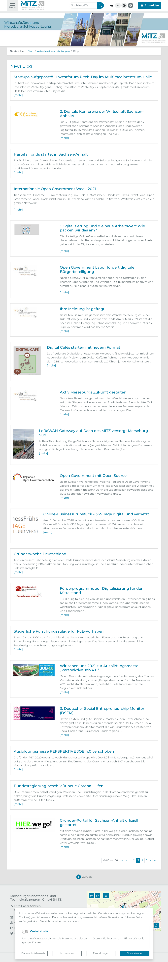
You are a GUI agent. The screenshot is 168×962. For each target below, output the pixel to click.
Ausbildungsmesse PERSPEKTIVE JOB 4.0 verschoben (64, 751)
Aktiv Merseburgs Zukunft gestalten (93, 392)
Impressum (67, 953)
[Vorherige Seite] (126, 860)
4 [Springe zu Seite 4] (142, 860)
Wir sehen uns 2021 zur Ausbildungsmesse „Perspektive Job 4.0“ (99, 668)
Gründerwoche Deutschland (40, 554)
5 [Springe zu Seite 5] (146, 860)
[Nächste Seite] (151, 860)
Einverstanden (135, 953)
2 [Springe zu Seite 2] (134, 860)
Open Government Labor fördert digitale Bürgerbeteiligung (97, 269)
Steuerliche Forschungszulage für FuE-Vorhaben (59, 631)
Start (31, 51)
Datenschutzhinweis (33, 953)
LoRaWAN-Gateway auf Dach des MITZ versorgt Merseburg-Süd (94, 433)
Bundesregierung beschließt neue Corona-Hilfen (58, 786)
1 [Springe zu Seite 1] (130, 860)
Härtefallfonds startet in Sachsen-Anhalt (51, 154)
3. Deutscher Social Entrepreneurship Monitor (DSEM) (102, 710)
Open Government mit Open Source (93, 475)
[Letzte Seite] (155, 860)
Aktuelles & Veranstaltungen (53, 51)
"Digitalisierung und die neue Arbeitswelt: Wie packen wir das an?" (102, 228)
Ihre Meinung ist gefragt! (82, 309)
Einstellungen (101, 953)
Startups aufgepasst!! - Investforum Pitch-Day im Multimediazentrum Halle (83, 77)
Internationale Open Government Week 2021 (55, 189)
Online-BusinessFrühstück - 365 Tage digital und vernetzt (96, 514)
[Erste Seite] (121, 860)
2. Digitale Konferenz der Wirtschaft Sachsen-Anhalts (102, 113)
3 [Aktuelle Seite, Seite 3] (138, 860)
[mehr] (18, 95)
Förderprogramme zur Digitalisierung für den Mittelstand (101, 590)
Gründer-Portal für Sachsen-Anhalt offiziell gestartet (99, 822)
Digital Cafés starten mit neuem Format (83, 347)
